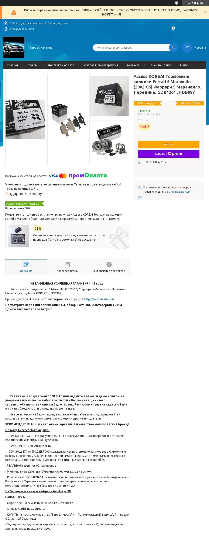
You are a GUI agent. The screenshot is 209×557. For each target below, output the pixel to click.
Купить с (168, 154)
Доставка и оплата (61, 65)
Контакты (133, 65)
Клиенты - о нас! (160, 65)
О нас (184, 65)
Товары (32, 65)
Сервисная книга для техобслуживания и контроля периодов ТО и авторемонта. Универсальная (69, 237)
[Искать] (173, 47)
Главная (12, 65)
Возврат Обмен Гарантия (100, 65)
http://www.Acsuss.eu (99, 299)
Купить (169, 144)
